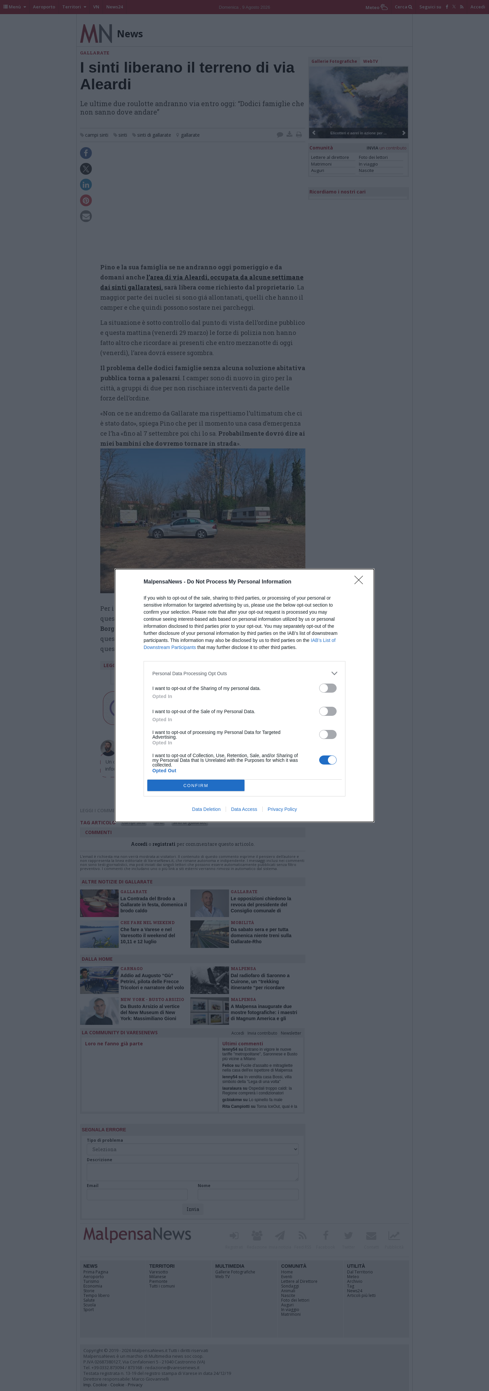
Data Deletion (206, 809)
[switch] (328, 688)
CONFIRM (196, 785)
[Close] (360, 582)
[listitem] (244, 673)
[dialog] (244, 695)
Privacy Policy (282, 809)
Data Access (244, 809)
